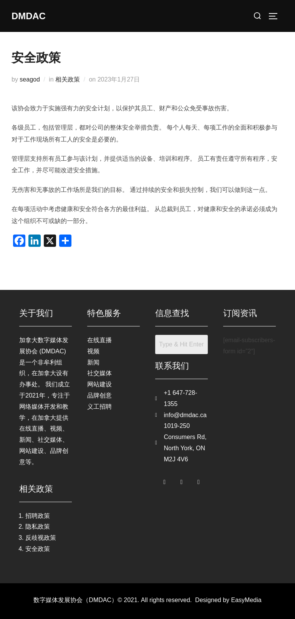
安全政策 (37, 549)
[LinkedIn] (198, 480)
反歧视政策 (40, 537)
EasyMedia (246, 600)
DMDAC (30, 16)
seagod (30, 79)
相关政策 (67, 79)
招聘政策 (37, 516)
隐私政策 (37, 526)
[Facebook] (164, 480)
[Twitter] (181, 480)
